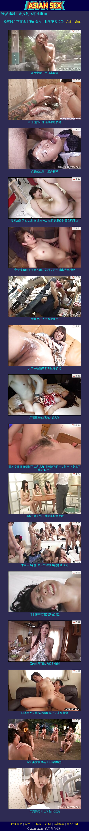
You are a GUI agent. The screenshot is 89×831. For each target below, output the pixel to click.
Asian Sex (73, 21)
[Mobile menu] (3, 5)
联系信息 (16, 823)
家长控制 (72, 823)
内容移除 (59, 823)
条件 (27, 823)
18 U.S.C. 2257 (41, 823)
